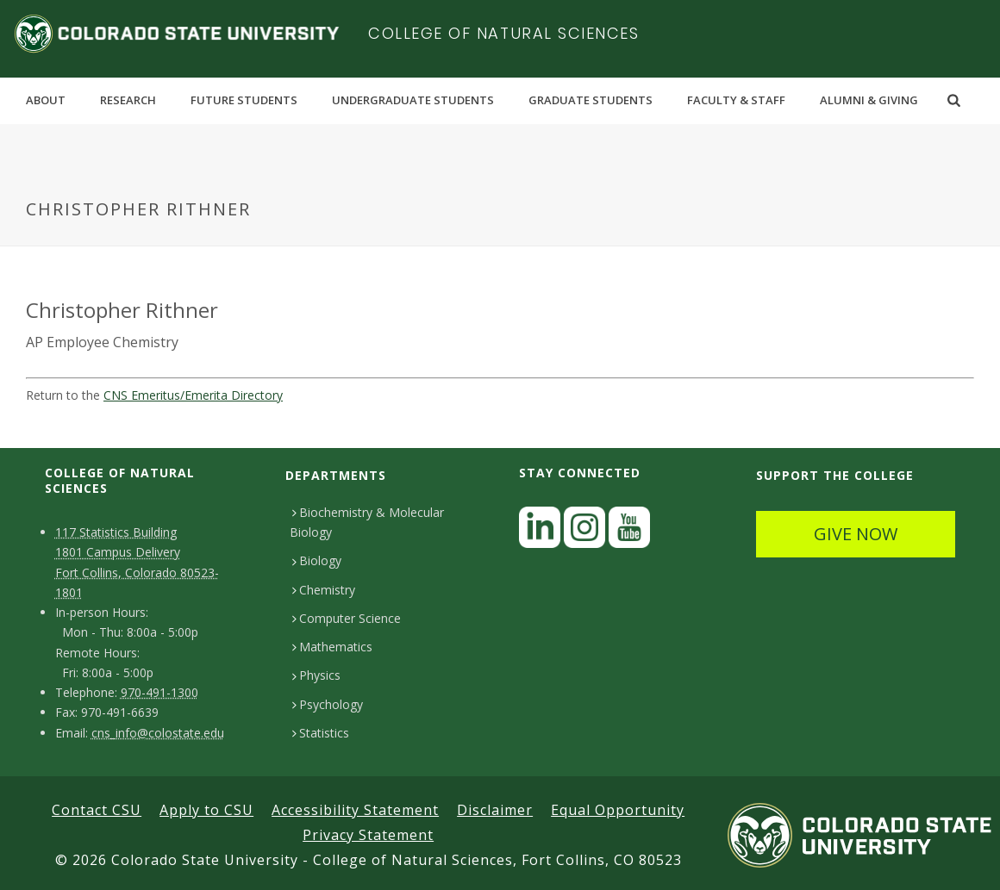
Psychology (327, 704)
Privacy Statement (368, 834)
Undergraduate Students (413, 100)
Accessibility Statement (355, 809)
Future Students (244, 100)
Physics (316, 675)
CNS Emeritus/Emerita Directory (193, 395)
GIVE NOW (855, 533)
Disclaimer (495, 809)
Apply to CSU (206, 809)
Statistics (320, 733)
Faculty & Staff (736, 100)
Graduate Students (590, 100)
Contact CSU (96, 809)
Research (128, 100)
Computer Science (346, 618)
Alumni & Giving (869, 100)
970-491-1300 (159, 692)
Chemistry (323, 590)
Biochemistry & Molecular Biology (367, 522)
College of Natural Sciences (504, 33)
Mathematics (332, 646)
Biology (316, 560)
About (46, 100)
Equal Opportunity (617, 809)
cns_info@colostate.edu (157, 733)
